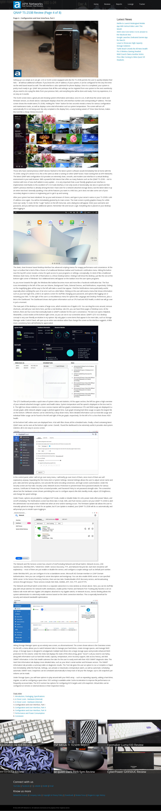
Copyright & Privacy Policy (53, 795)
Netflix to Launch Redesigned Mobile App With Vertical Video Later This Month (131, 26)
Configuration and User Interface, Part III (30, 710)
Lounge (131, 4)
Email (51, 786)
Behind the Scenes (20, 795)
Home (96, 4)
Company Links (35, 795)
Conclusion (19, 716)
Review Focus (80, 795)
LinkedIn (37, 786)
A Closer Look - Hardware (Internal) (28, 702)
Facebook (26, 786)
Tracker (142, 4)
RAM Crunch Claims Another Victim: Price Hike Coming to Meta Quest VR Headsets (131, 57)
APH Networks (32, 4)
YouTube (16, 786)
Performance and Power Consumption (30, 713)
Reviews (107, 4)
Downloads (69, 795)
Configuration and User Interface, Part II (30, 707)
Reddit (45, 786)
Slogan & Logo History (96, 795)
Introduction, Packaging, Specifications (30, 696)
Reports (119, 4)
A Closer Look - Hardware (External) (28, 699)
